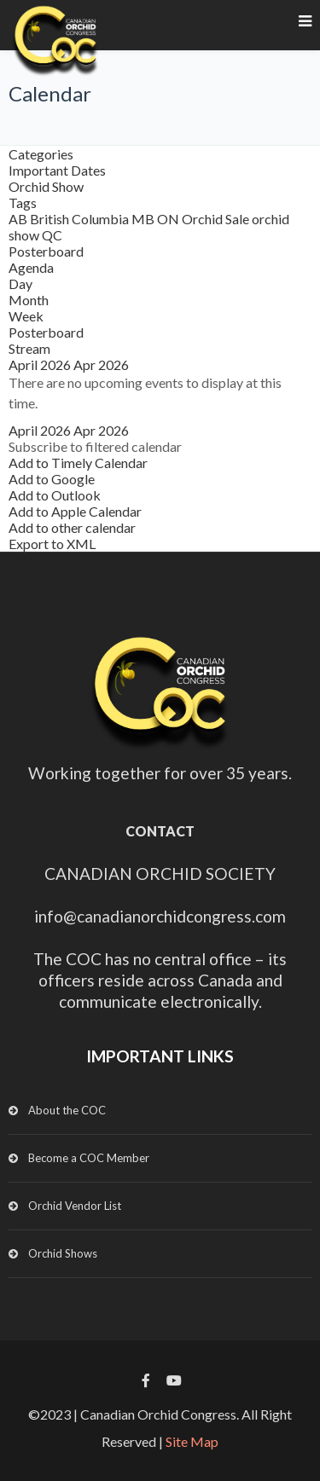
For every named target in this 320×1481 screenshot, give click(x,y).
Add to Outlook (55, 495)
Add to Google (52, 479)
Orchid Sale (217, 219)
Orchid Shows (62, 1253)
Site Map (192, 1441)
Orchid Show (46, 186)
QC (52, 235)
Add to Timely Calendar (78, 462)
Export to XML (52, 543)
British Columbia (80, 219)
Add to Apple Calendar (75, 511)
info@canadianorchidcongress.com (160, 916)
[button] (95, 446)
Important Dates (57, 170)
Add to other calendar (72, 527)
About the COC (67, 1110)
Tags (23, 202)
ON (169, 219)
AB (19, 219)
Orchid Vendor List (74, 1205)
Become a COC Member (88, 1158)
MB (144, 219)
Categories (41, 154)
